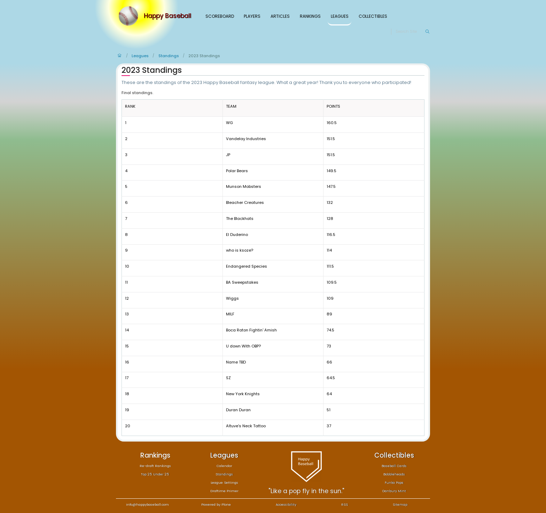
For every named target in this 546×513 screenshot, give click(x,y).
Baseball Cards (394, 466)
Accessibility (286, 504)
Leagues (340, 16)
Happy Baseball (167, 16)
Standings (168, 56)
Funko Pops (394, 482)
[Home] (130, 16)
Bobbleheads (394, 474)
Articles (280, 16)
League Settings (224, 482)
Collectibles (373, 16)
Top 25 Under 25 (155, 474)
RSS (344, 504)
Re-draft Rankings (155, 466)
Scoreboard (219, 16)
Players (252, 16)
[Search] (410, 32)
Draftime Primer (224, 491)
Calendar (224, 466)
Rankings (310, 16)
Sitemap (400, 504)
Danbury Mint (394, 491)
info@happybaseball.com (147, 504)
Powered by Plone (216, 504)
